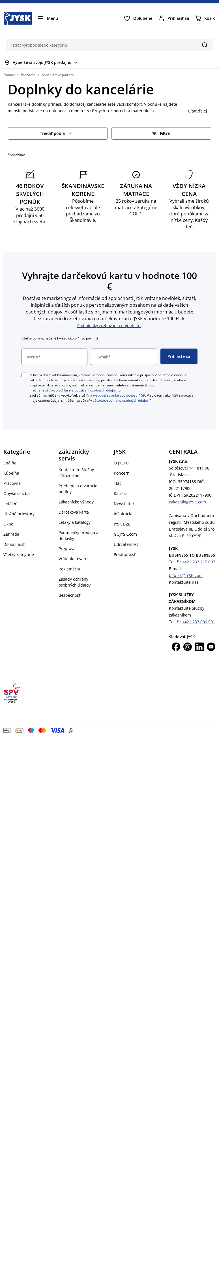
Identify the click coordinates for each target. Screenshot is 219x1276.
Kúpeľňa (11, 473)
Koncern (122, 473)
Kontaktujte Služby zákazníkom (76, 472)
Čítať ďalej (197, 111)
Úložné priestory (19, 513)
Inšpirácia (123, 513)
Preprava (67, 548)
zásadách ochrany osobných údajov (121, 400)
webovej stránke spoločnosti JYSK (119, 395)
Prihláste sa (179, 356)
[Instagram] (188, 647)
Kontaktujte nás (184, 582)
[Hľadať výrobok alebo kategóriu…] (101, 45)
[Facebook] (176, 647)
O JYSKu (121, 463)
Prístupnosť (125, 554)
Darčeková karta (74, 512)
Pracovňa (28, 74)
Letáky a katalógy (75, 522)
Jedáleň (10, 503)
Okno (8, 524)
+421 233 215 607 (198, 562)
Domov (9, 74)
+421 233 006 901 (198, 621)
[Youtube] (211, 647)
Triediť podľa (56, 133)
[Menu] (47, 18)
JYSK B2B (122, 524)
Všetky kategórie (18, 554)
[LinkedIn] (199, 647)
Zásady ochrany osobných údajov (75, 582)
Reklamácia (69, 569)
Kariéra (121, 493)
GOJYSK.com (125, 534)
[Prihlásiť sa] (173, 18)
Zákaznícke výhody (76, 502)
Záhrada (11, 534)
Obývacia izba (16, 493)
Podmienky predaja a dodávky (78, 535)
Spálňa (9, 463)
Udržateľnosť (126, 544)
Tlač (117, 483)
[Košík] (205, 18)
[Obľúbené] (138, 18)
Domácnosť (14, 544)
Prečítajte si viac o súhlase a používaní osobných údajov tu (75, 390)
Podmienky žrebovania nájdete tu (109, 325)
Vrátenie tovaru (73, 558)
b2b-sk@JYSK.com (186, 575)
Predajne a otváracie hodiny (78, 488)
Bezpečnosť (69, 595)
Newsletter (124, 503)
